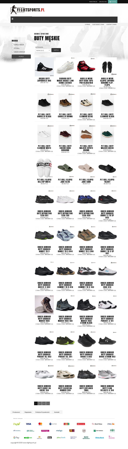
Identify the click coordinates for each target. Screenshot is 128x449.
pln (112, 2)
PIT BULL (16, 48)
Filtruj (21, 56)
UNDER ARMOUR (18, 52)
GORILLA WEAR (18, 45)
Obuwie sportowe (41, 34)
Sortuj (56, 50)
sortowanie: (39, 47)
